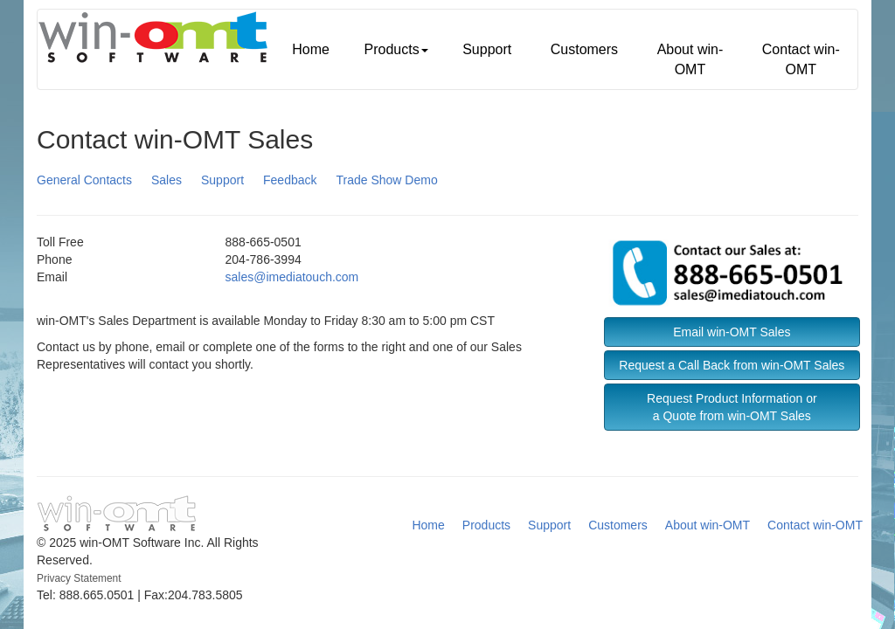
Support (486, 49)
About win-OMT (690, 59)
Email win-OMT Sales (731, 332)
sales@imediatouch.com (292, 277)
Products (395, 49)
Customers (584, 49)
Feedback (289, 180)
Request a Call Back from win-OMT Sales (731, 365)
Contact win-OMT (801, 59)
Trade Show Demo (387, 180)
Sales (166, 180)
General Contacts (84, 180)
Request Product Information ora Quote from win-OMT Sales (732, 407)
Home (311, 49)
